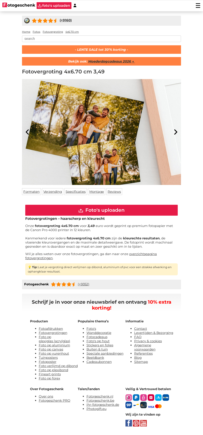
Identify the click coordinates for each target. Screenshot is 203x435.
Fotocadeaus (96, 337)
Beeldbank (95, 357)
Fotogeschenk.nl (99, 396)
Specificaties (76, 192)
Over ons (46, 396)
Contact (140, 329)
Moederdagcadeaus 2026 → (111, 61)
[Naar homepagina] (19, 5)
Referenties (143, 353)
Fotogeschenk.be (100, 400)
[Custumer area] (74, 5)
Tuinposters (48, 357)
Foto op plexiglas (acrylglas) (54, 339)
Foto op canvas (51, 349)
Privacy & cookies (148, 341)
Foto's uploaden (102, 210)
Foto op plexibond (53, 370)
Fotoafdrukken (51, 329)
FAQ (138, 337)
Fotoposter (47, 362)
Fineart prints (50, 374)
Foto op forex (49, 378)
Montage (96, 192)
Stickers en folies (99, 345)
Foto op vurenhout (54, 353)
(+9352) (83, 284)
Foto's (91, 329)
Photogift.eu (96, 409)
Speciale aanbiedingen (104, 353)
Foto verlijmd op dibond (58, 366)
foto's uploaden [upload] (54, 5)
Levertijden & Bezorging (153, 333)
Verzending (52, 192)
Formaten (31, 192)
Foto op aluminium (54, 345)
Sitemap (141, 362)
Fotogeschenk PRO (54, 400)
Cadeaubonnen (99, 362)
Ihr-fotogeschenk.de (102, 405)
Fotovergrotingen (53, 333)
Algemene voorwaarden (145, 347)
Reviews (114, 192)
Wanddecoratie (98, 333)
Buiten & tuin (97, 349)
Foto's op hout (98, 341)
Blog (138, 357)
